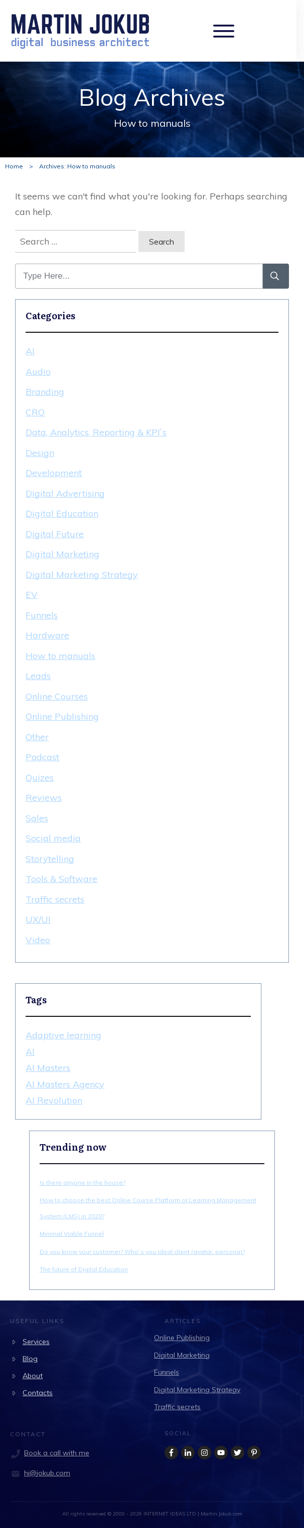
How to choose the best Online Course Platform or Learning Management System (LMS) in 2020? (148, 1208)
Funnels (42, 615)
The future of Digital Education (84, 1269)
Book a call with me (56, 1452)
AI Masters (48, 1067)
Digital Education (62, 513)
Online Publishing (62, 716)
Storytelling (50, 858)
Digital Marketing (62, 554)
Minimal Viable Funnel (72, 1233)
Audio (38, 371)
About (33, 1375)
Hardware (47, 635)
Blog (30, 1358)
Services (36, 1341)
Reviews (44, 797)
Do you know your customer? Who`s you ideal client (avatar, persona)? (142, 1251)
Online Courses (57, 696)
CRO (35, 412)
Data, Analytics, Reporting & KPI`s (96, 432)
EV (32, 594)
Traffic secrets (55, 899)
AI (30, 351)
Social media (53, 838)
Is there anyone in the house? (82, 1182)
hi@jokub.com (47, 1472)
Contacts (38, 1392)
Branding (45, 391)
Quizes (40, 777)
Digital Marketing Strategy (82, 574)
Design (40, 453)
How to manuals (60, 656)
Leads (38, 676)
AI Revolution (54, 1100)
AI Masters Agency (65, 1084)
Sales (37, 818)
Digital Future (55, 534)
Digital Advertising (65, 493)
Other (37, 737)
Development (54, 473)
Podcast (42, 757)
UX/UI (38, 919)
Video (38, 940)
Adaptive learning (63, 1035)
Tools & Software (61, 879)
